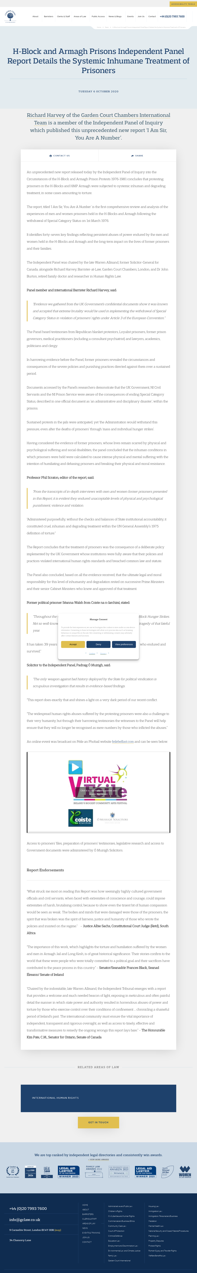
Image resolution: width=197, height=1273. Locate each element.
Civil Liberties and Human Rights (121, 1216)
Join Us (141, 16)
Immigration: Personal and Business (163, 1216)
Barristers (48, 16)
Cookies (92, 653)
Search (189, 16)
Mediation (153, 1221)
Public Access (98, 16)
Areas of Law (80, 16)
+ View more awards (98, 1159)
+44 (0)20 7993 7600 (172, 16)
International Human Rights (55, 1097)
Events (130, 16)
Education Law (114, 1241)
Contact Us (60, 155)
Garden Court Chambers (10, 16)
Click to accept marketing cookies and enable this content (98, 792)
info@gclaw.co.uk (24, 1219)
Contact (152, 16)
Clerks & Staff (63, 16)
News (85, 1228)
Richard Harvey (46, 115)
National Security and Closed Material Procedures (169, 1231)
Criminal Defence (115, 1236)
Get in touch (98, 1122)
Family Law (112, 1255)
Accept (73, 644)
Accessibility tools (183, 4)
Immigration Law (155, 1211)
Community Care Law (117, 1226)
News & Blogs (115, 16)
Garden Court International (119, 1260)
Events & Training (91, 1233)
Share (137, 155)
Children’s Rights (115, 1211)
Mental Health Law (156, 1226)
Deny (98, 644)
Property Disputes (156, 1241)
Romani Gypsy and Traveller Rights (163, 1251)
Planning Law (154, 1236)
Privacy (103, 653)
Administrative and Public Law (120, 1206)
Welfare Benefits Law (157, 1255)
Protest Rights (155, 1246)
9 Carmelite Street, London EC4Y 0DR (35, 1229)
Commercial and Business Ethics (121, 1221)
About (35, 16)
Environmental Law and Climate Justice (124, 1251)
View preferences (124, 644)
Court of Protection (116, 1231)
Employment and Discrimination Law (123, 1246)
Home (85, 1205)
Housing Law (154, 1206)
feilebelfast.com (123, 741)
